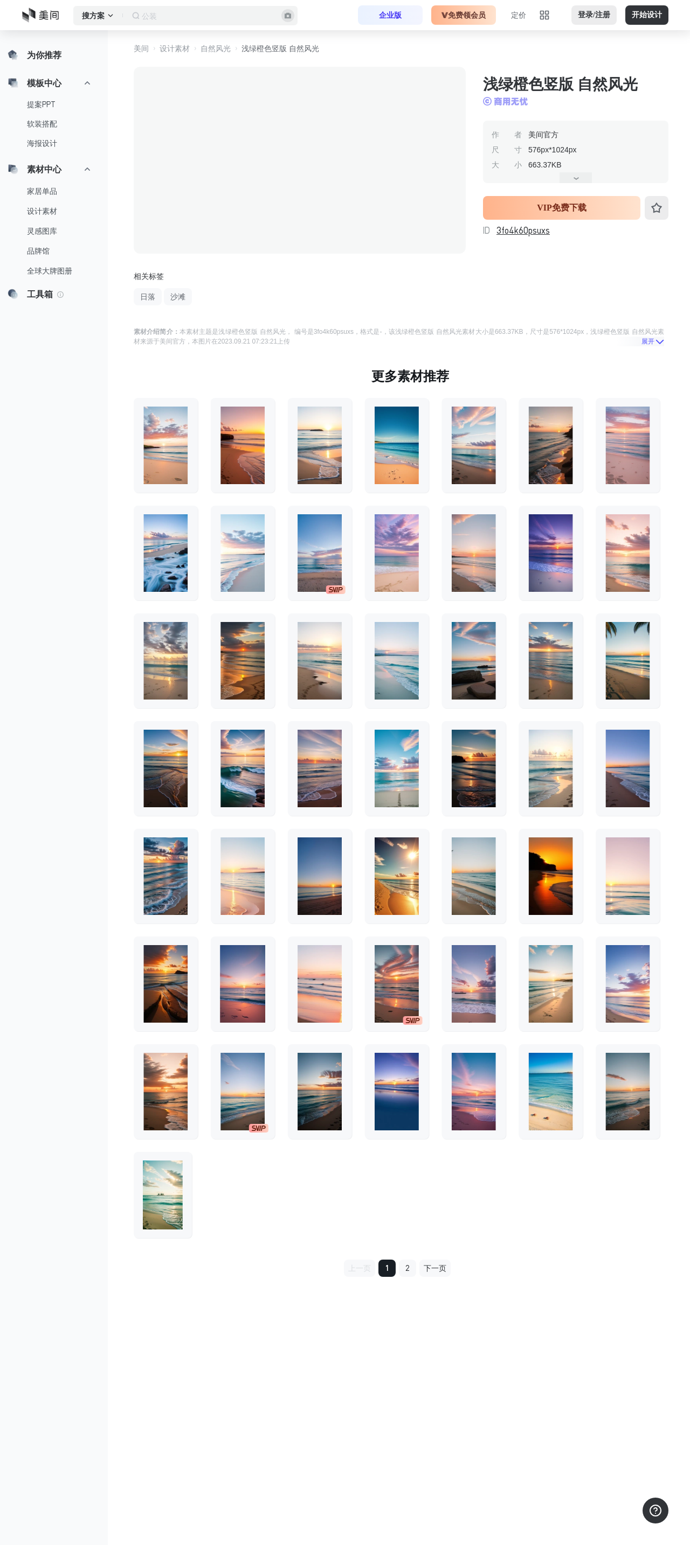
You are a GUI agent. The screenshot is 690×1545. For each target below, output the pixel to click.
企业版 (390, 15)
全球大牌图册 (49, 270)
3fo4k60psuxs (523, 230)
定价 (518, 15)
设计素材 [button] (175, 48)
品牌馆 (38, 251)
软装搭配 (42, 123)
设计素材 (42, 211)
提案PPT (41, 104)
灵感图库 (42, 231)
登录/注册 (594, 15)
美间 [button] (141, 48)
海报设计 (42, 143)
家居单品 (42, 191)
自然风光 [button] (216, 48)
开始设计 (647, 15)
